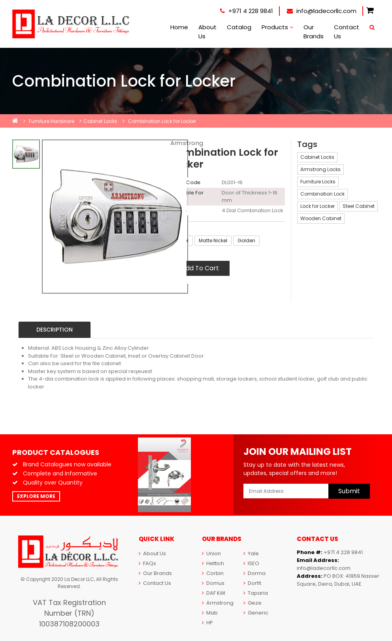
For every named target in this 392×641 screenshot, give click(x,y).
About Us (207, 31)
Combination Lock (322, 193)
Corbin (213, 573)
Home (179, 27)
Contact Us (346, 31)
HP (207, 622)
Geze (252, 603)
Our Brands (313, 31)
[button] (370, 11)
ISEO (251, 563)
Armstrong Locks (320, 169)
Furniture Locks (317, 181)
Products (277, 27)
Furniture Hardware (51, 121)
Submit (349, 491)
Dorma (254, 573)
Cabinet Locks (100, 121)
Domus (213, 583)
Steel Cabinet (359, 206)
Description (54, 330)
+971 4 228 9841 (246, 11)
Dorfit (252, 583)
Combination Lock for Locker (162, 121)
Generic (255, 612)
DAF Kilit (213, 593)
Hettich (213, 563)
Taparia (255, 593)
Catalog (239, 27)
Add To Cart (200, 268)
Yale (251, 553)
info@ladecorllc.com (321, 11)
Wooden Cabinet (320, 218)
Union (211, 553)
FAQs (147, 563)
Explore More (36, 496)
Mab (210, 612)
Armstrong (187, 143)
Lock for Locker (317, 206)
